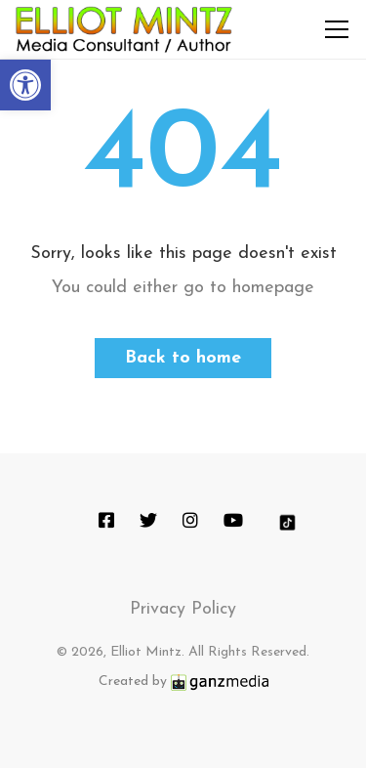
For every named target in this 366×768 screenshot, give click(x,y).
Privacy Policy (183, 609)
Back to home (183, 358)
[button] (25, 85)
